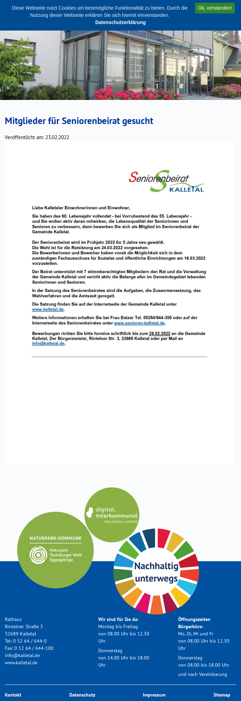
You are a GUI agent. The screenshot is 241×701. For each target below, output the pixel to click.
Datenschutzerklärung (120, 22)
